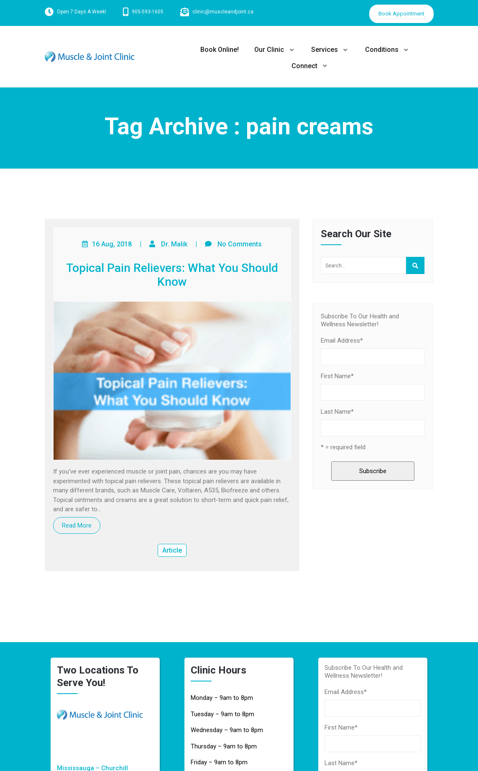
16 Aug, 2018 (112, 244)
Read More (77, 525)
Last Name (337, 411)
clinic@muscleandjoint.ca (222, 12)
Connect (305, 66)
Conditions (383, 50)
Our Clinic (269, 50)
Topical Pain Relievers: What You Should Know (172, 275)
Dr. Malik (174, 244)
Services (325, 50)
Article (172, 550)
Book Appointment (401, 13)
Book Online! (218, 50)
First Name (337, 376)
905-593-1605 (148, 12)
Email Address (342, 340)
